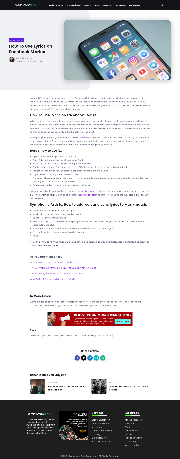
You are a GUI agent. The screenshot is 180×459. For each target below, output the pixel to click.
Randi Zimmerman (25, 58)
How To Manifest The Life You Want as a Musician (67, 388)
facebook (35, 336)
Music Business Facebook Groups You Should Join (55, 262)
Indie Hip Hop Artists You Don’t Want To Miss (128, 388)
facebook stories (69, 336)
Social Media (16, 40)
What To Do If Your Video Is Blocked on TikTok (53, 279)
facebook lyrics (51, 336)
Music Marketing (88, 336)
